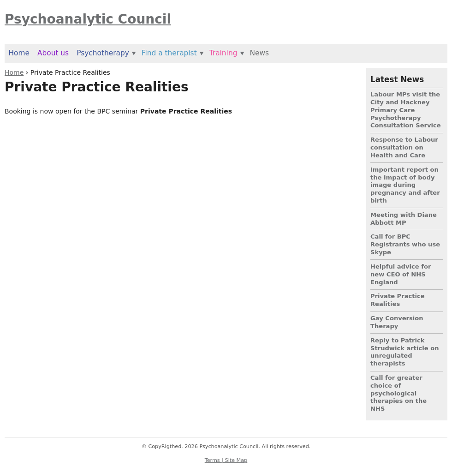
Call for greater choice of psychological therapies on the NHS (398, 393)
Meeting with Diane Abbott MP (403, 218)
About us (53, 53)
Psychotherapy (103, 53)
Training (223, 53)
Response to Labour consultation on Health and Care (404, 147)
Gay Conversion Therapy (396, 322)
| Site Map (234, 460)
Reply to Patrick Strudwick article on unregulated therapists (404, 352)
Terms (213, 460)
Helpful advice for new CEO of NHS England (400, 274)
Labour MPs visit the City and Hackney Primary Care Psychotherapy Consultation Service (405, 110)
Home (14, 72)
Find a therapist (169, 53)
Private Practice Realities (397, 300)
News (259, 53)
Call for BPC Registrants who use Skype (405, 244)
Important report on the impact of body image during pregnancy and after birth (405, 185)
